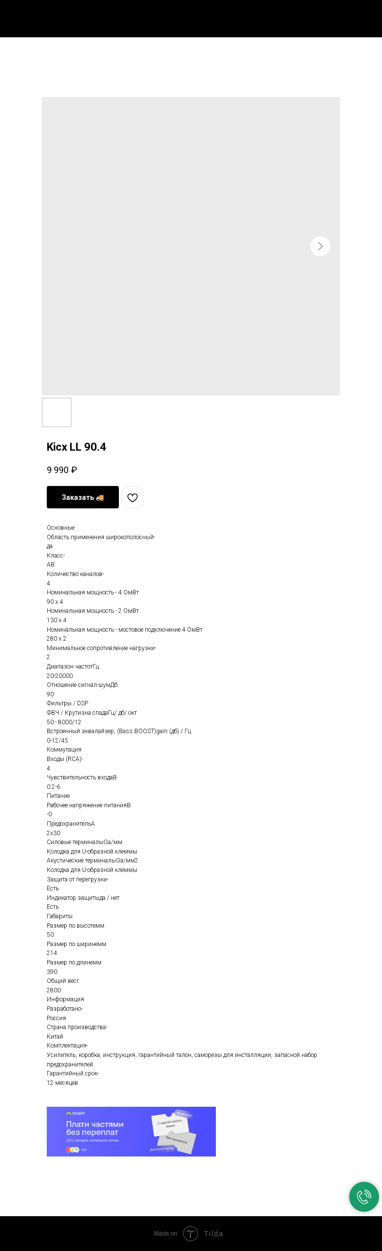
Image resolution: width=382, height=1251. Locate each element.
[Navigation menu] (366, 15)
